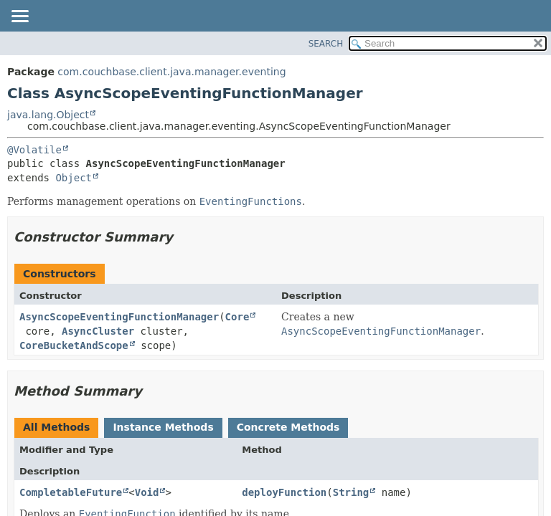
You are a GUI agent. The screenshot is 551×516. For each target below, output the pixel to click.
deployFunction (284, 492)
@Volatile (34, 150)
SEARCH (326, 44)
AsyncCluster (98, 331)
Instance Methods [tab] (163, 427)
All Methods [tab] (56, 427)
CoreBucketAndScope (73, 345)
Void (147, 492)
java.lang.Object (48, 114)
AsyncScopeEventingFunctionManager (119, 316)
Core (237, 316)
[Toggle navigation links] (19, 17)
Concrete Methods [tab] (288, 427)
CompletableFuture (70, 492)
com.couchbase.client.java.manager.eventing (171, 71)
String (351, 492)
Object (73, 177)
